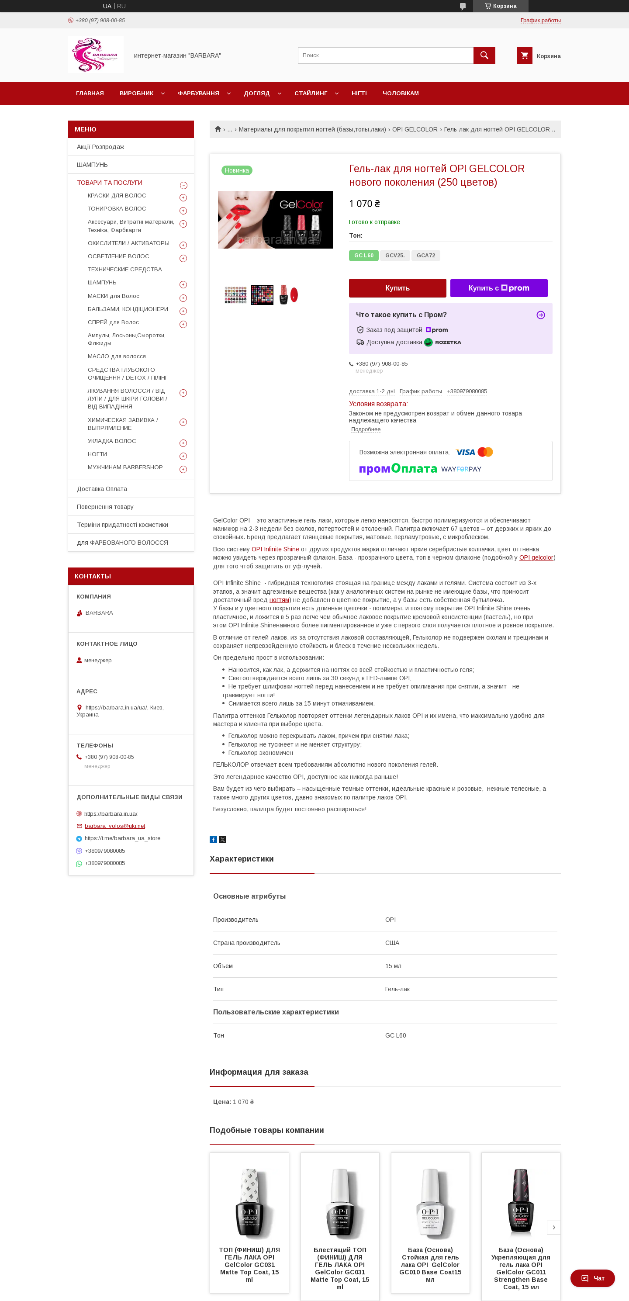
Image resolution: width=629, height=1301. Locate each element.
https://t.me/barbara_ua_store (122, 838)
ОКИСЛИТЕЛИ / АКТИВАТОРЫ (128, 243)
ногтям (279, 599)
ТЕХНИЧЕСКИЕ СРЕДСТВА (125, 269)
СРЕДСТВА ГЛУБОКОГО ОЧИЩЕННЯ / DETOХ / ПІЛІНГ (128, 374)
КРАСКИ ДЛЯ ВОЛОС (117, 195)
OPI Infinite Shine (275, 549)
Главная (90, 93)
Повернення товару (105, 506)
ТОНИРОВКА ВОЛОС (117, 208)
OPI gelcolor (536, 557)
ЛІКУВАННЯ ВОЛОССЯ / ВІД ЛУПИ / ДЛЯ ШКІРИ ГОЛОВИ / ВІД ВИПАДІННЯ (127, 399)
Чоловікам (401, 93)
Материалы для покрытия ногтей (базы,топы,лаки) (312, 129)
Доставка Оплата (102, 488)
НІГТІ (359, 93)
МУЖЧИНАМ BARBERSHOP (125, 467)
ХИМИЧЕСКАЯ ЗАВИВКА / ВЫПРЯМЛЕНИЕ (123, 424)
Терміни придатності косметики (122, 524)
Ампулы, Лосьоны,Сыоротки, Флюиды (127, 339)
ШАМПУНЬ (92, 164)
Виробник (136, 93)
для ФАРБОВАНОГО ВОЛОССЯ (122, 542)
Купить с (499, 288)
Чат (593, 1278)
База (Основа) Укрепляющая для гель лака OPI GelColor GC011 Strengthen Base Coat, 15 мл (521, 1268)
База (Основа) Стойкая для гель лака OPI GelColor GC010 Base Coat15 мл (431, 1264)
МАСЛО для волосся (117, 356)
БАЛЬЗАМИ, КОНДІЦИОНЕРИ (128, 309)
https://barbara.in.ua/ (111, 813)
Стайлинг (310, 93)
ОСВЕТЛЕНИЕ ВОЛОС (118, 256)
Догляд (257, 93)
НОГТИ (97, 454)
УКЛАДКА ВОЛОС (112, 441)
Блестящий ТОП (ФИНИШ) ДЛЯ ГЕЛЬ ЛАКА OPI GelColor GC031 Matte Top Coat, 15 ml (341, 1268)
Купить (398, 288)
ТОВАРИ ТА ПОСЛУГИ (109, 182)
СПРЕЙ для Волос (113, 322)
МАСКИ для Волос (113, 296)
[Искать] (484, 55)
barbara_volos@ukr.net (115, 826)
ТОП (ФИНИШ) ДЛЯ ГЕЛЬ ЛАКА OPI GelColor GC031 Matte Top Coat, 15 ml (250, 1264)
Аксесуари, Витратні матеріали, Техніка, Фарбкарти (131, 225)
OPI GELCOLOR (415, 129)
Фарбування (198, 93)
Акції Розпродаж (100, 146)
